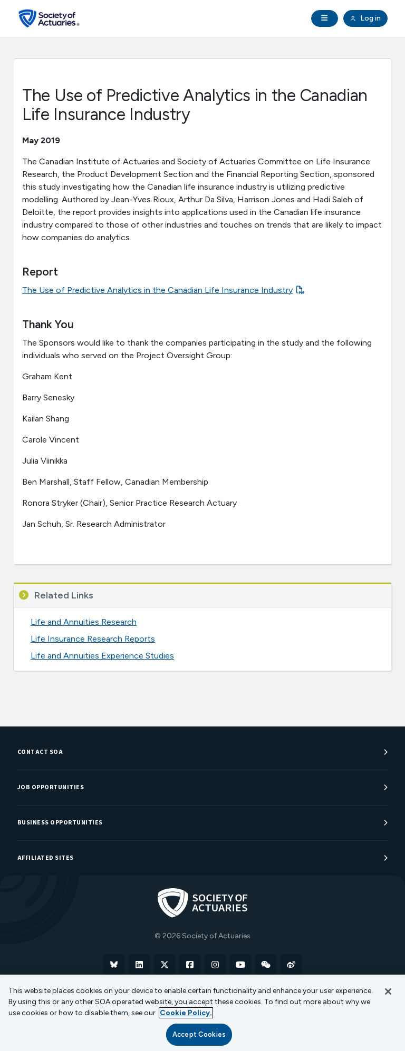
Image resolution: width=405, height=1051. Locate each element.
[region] (202, 1013)
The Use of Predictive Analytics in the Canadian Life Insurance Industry (157, 290)
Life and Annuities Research (84, 622)
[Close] (388, 991)
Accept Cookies (199, 1034)
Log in (365, 18)
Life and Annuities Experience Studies (102, 656)
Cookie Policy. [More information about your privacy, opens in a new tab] (186, 1012)
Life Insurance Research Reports (93, 639)
